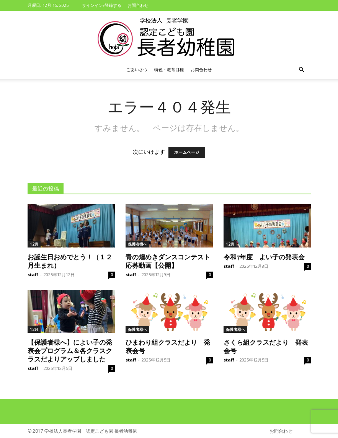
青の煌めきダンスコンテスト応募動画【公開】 (168, 260)
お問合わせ (138, 5)
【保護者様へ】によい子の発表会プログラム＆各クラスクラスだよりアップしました (70, 350)
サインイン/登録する (101, 5)
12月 (34, 244)
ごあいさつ (136, 69)
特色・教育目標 (169, 69)
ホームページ (186, 152)
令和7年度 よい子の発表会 (264, 256)
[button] (301, 69)
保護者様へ (137, 244)
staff (33, 274)
